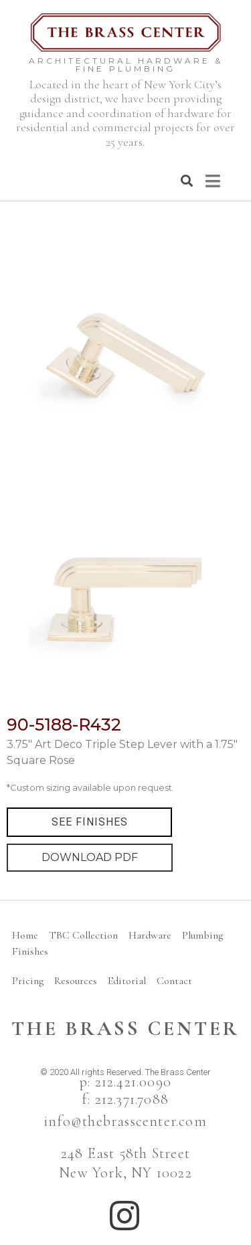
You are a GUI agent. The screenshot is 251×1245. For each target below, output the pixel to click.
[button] (89, 822)
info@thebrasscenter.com (125, 1121)
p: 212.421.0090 (125, 1081)
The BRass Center (125, 1028)
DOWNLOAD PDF (89, 857)
